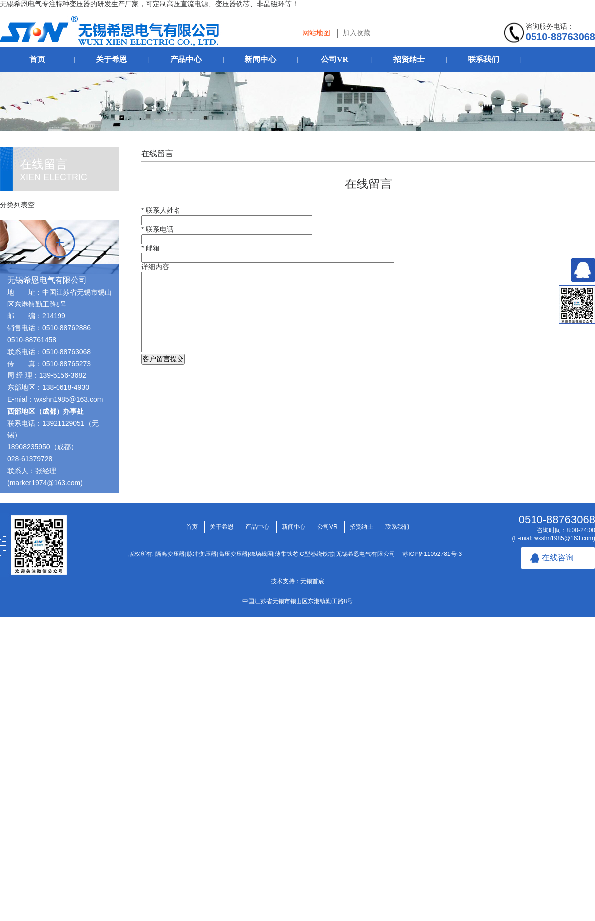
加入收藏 (356, 33)
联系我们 (483, 59)
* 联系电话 (157, 229)
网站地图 (316, 33)
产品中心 (186, 59)
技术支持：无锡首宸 (297, 581)
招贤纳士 (409, 59)
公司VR (334, 59)
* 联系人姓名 (160, 210)
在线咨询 (558, 557)
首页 (37, 59)
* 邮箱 (150, 248)
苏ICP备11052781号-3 (432, 554)
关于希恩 (111, 59)
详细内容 (155, 267)
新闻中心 (260, 59)
